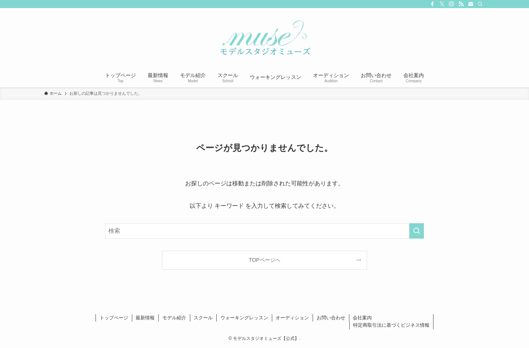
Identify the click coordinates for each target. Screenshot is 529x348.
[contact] (470, 4)
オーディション (292, 317)
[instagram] (451, 4)
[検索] (480, 4)
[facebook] (432, 4)
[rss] (461, 4)
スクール (203, 317)
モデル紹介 (174, 317)
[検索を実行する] (416, 231)
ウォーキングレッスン (244, 317)
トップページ (114, 317)
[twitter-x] (442, 4)
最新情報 (145, 317)
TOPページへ (264, 260)
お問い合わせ (331, 317)
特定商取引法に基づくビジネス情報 (391, 325)
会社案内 (362, 317)
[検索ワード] (264, 231)
